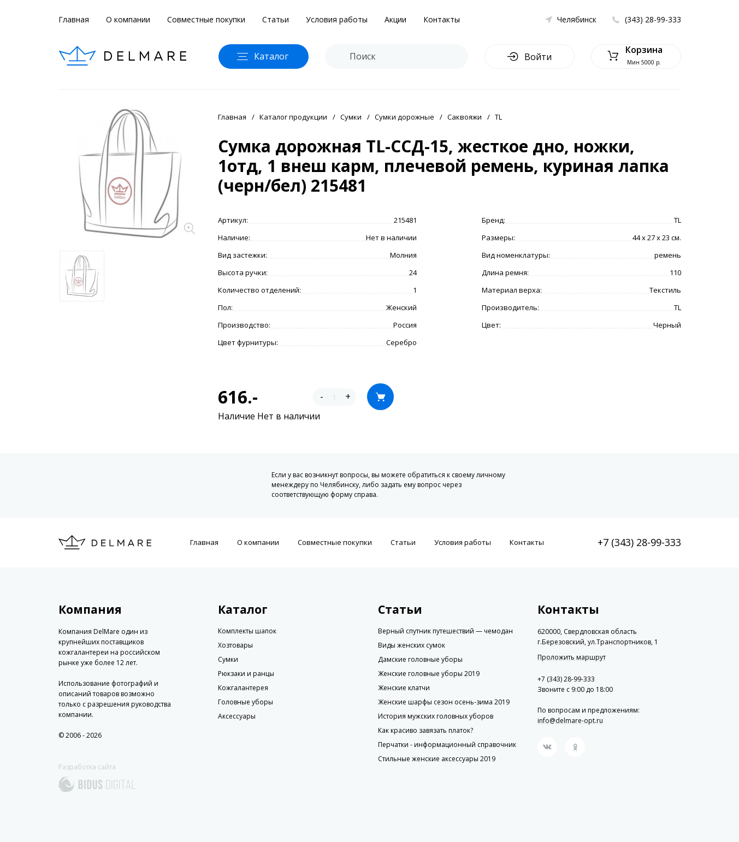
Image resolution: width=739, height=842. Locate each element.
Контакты (441, 19)
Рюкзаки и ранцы (246, 673)
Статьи (275, 19)
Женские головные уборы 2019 (429, 673)
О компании (128, 19)
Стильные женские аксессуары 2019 (436, 758)
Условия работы (337, 19)
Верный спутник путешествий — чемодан (445, 631)
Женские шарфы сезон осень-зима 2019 (444, 702)
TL (498, 117)
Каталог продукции (293, 117)
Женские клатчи (404, 687)
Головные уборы (245, 702)
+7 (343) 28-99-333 (639, 542)
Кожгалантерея (243, 687)
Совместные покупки (206, 19)
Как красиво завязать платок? (425, 730)
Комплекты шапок (247, 631)
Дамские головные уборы (420, 659)
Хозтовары (235, 645)
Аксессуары (237, 716)
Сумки (351, 117)
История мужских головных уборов (435, 716)
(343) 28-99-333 (653, 19)
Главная (73, 19)
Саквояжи (464, 117)
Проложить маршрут (571, 657)
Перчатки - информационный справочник (447, 744)
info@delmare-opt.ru (570, 720)
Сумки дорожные (404, 117)
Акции (395, 19)
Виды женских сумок (411, 645)
